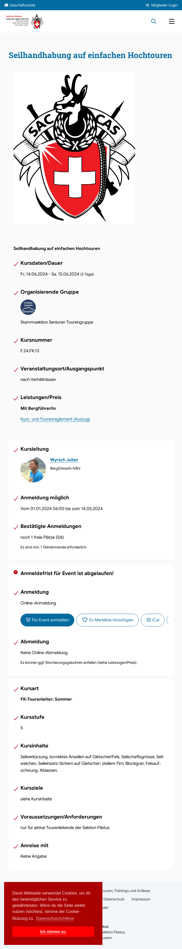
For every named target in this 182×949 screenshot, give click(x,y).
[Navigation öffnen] (171, 22)
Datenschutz (113, 899)
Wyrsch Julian (64, 459)
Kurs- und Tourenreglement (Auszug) (55, 419)
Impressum (141, 899)
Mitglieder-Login (161, 5)
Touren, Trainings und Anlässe (125, 890)
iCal (152, 620)
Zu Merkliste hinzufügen (107, 620)
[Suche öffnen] (153, 22)
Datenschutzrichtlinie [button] (55, 918)
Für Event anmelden (47, 620)
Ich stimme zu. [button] (53, 931)
